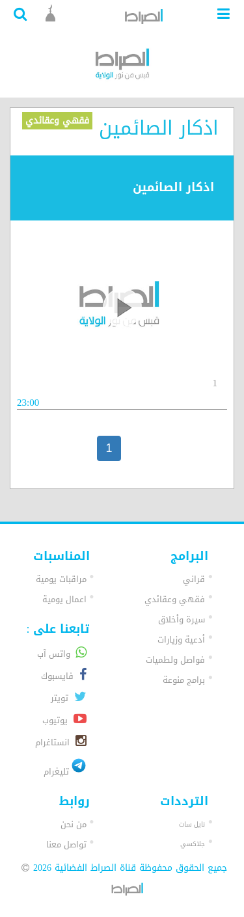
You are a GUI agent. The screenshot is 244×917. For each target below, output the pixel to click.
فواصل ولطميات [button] (175, 660)
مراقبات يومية (61, 579)
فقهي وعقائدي (57, 120)
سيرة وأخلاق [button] (181, 619)
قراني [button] (194, 579)
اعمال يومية (64, 599)
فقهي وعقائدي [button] (174, 599)
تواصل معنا (66, 844)
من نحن (74, 824)
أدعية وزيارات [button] (181, 639)
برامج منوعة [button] (184, 680)
